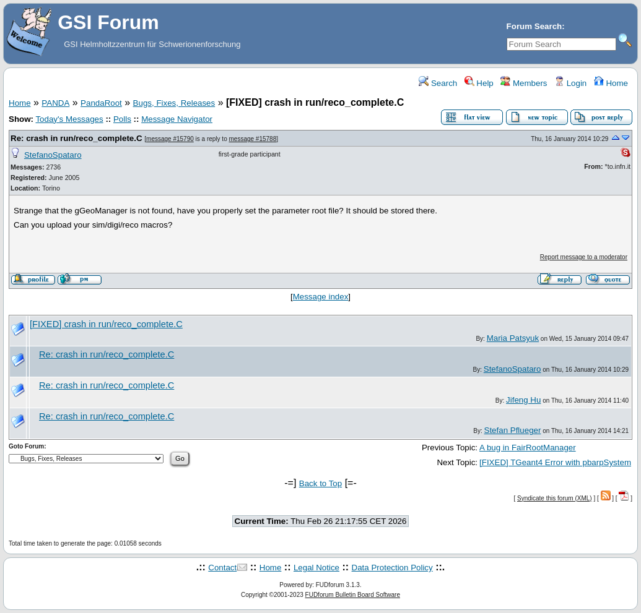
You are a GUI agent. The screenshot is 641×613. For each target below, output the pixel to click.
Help (479, 83)
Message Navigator (176, 119)
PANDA (55, 103)
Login (570, 83)
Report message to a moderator (583, 257)
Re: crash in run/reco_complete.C (76, 138)
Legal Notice (316, 567)
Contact (222, 567)
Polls (122, 119)
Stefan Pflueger (512, 430)
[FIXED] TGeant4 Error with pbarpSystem (555, 462)
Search (438, 83)
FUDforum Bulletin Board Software (352, 594)
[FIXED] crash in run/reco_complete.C (106, 324)
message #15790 (170, 138)
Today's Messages (69, 119)
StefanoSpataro (53, 155)
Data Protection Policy (392, 567)
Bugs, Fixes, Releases (174, 103)
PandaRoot (101, 103)
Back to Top (320, 483)
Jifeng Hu (523, 400)
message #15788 (253, 138)
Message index (321, 296)
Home (611, 83)
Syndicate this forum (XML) (554, 498)
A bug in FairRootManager (527, 447)
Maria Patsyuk (513, 338)
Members (523, 83)
